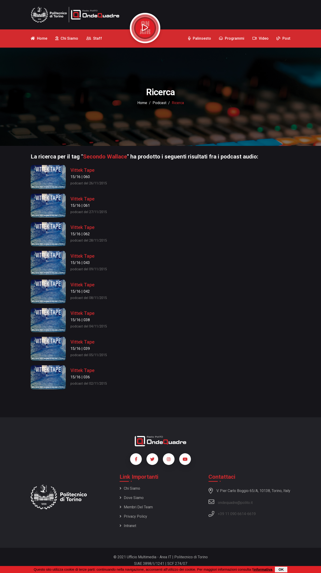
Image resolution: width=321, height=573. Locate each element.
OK (281, 569)
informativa (262, 569)
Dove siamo (132, 498)
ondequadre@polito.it (230, 502)
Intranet (128, 526)
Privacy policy (133, 516)
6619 (251, 514)
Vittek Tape (82, 170)
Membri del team (136, 507)
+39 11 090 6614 (232, 514)
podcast (159, 103)
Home (142, 103)
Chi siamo (130, 488)
